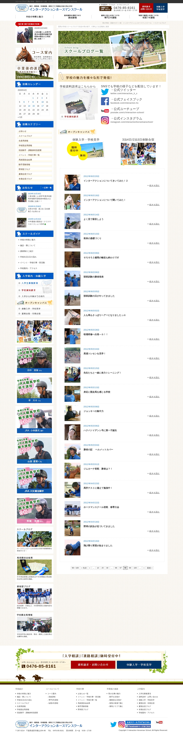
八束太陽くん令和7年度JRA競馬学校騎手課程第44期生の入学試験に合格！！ (40, 198)
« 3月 (20, 117)
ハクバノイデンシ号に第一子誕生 (100, 430)
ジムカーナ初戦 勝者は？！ (98, 468)
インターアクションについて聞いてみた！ (105, 200)
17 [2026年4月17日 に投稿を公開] (43, 106)
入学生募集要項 (145, 694)
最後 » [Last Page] (149, 568)
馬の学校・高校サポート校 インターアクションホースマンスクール (127, 23)
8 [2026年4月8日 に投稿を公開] (33, 102)
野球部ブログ (24, 169)
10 (98, 568)
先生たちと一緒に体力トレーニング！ (102, 372)
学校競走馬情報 (25, 145)
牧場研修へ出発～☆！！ (96, 334)
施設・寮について (27, 245)
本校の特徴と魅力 (27, 240)
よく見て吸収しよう (94, 219)
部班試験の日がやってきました (99, 296)
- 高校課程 (51, 697)
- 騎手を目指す (114, 697)
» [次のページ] (143, 568)
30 (107, 568)
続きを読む (154, 185)
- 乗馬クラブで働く (115, 706)
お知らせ (22, 131)
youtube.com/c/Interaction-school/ (127, 112)
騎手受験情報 (24, 164)
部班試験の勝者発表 (94, 276)
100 (135, 568)
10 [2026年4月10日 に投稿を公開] (43, 102)
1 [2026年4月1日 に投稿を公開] (33, 98)
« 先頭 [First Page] (84, 568)
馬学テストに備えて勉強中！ (98, 488)
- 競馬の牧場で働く (115, 703)
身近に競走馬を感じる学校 (97, 392)
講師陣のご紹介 (26, 251)
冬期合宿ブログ (25, 179)
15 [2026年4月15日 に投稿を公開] (34, 106)
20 (102, 568)
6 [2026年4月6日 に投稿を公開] (24, 102)
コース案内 (51, 694)
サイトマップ (124, 5)
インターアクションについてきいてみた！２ (106, 180)
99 (130, 568)
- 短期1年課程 (52, 703)
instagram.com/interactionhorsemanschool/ (132, 122)
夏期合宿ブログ (25, 174)
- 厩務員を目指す (115, 700)
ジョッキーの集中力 (94, 411)
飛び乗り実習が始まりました (98, 545)
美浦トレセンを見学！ (95, 353)
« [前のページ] (89, 568)
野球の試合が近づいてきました (99, 526)
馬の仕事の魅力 (114, 694)
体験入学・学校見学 (146, 700)
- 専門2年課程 (52, 700)
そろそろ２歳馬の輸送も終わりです (101, 257)
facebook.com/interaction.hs (124, 103)
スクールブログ (25, 136)
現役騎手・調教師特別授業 (30, 150)
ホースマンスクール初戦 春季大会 (101, 507)
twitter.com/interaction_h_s (124, 93)
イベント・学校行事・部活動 (32, 263)
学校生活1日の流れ (28, 257)
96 (116, 568)
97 (121, 568)
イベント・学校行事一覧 (29, 155)
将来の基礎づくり (92, 238)
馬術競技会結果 (25, 160)
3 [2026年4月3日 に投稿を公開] (42, 98)
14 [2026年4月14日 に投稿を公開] (29, 106)
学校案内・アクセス (108, 5)
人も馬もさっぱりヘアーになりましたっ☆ (105, 315)
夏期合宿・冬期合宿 (146, 703)
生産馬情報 (23, 141)
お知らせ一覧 (83, 694)
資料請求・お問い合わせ (148, 697)
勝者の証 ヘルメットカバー (98, 449)
